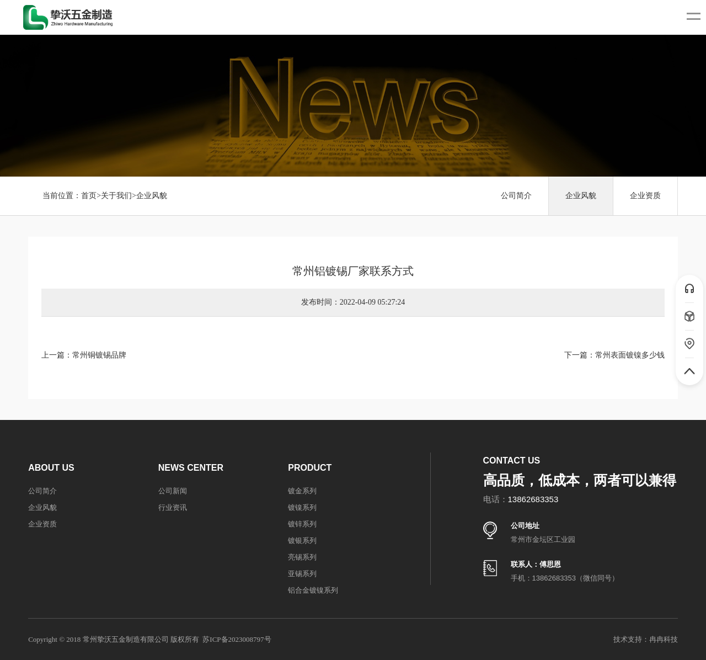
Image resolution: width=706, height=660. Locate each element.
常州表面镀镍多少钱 (630, 355)
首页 (89, 195)
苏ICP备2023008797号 (236, 639)
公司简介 (516, 195)
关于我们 (116, 195)
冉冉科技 (663, 639)
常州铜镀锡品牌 (99, 355)
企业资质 (645, 195)
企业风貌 (151, 195)
